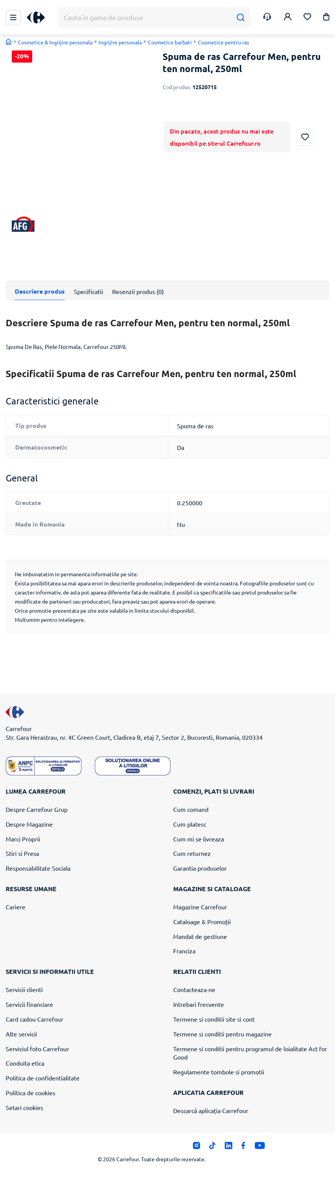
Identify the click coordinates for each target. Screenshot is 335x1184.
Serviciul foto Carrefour (37, 1048)
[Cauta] (240, 17)
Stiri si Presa (22, 853)
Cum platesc (189, 823)
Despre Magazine (29, 823)
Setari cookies (24, 1107)
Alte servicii (21, 1033)
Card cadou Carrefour (34, 1019)
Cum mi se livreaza (198, 838)
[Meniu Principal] (13, 17)
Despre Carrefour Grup (36, 809)
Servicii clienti (24, 989)
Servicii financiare (29, 1004)
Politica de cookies (30, 1092)
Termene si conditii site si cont (214, 1019)
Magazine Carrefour (200, 906)
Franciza (184, 950)
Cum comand (190, 809)
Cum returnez (192, 853)
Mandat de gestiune (200, 936)
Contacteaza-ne (194, 989)
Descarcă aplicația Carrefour (210, 1110)
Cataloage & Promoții (202, 921)
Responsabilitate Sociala (38, 868)
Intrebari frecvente (198, 1004)
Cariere (15, 906)
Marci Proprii (23, 838)
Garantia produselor (200, 868)
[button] (326, 18)
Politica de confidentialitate (43, 1078)
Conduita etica (25, 1063)
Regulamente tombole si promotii (218, 1072)
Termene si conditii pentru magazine (222, 1033)
